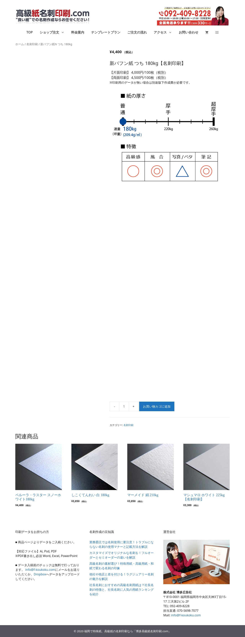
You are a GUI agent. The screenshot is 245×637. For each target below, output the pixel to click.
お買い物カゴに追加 (157, 406)
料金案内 (77, 32)
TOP (29, 32)
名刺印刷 (32, 44)
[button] (217, 32)
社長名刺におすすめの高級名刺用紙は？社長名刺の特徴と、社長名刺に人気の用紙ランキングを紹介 (121, 589)
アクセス (164, 32)
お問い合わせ (188, 32)
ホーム (19, 44)
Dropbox (40, 574)
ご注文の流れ (137, 32)
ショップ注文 (54, 32)
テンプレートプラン (105, 32)
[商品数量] (124, 406)
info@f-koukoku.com (40, 570)
